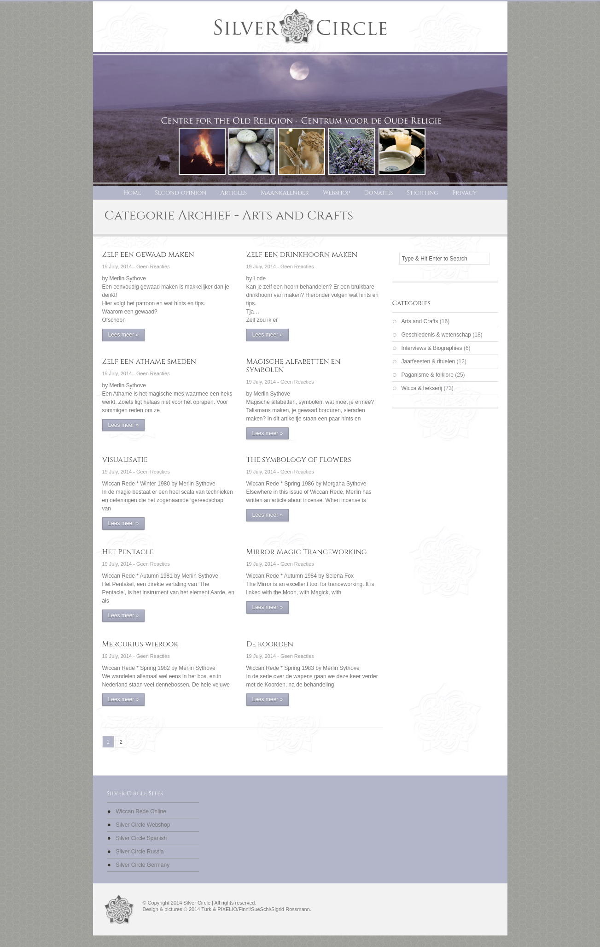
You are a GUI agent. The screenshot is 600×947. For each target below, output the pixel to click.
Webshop (336, 193)
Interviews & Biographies (432, 348)
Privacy (464, 193)
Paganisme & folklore (428, 375)
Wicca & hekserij (422, 388)
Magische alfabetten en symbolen (293, 365)
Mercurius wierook (140, 644)
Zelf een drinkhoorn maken (302, 254)
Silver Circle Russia (140, 851)
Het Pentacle (128, 552)
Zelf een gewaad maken (148, 254)
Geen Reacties (153, 266)
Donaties (378, 193)
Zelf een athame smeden (149, 361)
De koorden (269, 644)
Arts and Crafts (420, 321)
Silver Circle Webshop (143, 825)
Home (132, 193)
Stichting (422, 193)
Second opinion (181, 193)
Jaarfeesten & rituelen (428, 361)
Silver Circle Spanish (141, 838)
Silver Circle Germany (143, 865)
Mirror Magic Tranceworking (306, 552)
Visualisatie (125, 460)
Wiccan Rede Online (141, 811)
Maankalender (285, 193)
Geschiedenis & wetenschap (436, 334)
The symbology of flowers (298, 460)
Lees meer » (123, 334)
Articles (233, 193)
